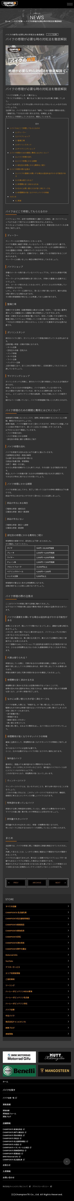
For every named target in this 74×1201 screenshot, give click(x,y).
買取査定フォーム (9, 1114)
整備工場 (20, 140)
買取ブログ (7, 1117)
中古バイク (10, 1015)
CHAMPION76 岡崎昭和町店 (13, 1151)
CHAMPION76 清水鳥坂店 (12, 1135)
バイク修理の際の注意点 (20, 169)
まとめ (13, 196)
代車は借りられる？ (24, 180)
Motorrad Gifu (11, 955)
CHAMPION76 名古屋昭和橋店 (14, 1141)
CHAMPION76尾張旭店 (15, 924)
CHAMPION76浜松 (13, 936)
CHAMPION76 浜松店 (11, 1138)
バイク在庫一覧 (8, 1098)
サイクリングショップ (25, 149)
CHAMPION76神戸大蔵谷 (16, 949)
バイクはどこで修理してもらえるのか (25, 128)
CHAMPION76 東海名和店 (12, 1129)
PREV (16, 882)
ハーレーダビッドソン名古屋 (17, 997)
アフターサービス (13, 967)
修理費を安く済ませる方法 (26, 184)
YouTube (9, 961)
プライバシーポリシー (40, 1186)
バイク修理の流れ (23, 157)
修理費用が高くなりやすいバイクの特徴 (32, 192)
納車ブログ (10, 1027)
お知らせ (7, 1165)
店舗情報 (7, 1123)
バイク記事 (18, 21)
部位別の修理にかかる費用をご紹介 (30, 165)
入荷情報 (7, 1171)
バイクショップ (22, 136)
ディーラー (20, 132)
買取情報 (9, 1034)
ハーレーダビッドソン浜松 (16, 1003)
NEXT (58, 882)
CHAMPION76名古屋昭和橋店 (18, 918)
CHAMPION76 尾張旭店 (12, 1154)
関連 (18, 200)
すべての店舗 (11, 906)
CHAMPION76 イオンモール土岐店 (16, 1148)
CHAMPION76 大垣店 (11, 1145)
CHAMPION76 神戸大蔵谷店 (13, 1132)
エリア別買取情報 (13, 973)
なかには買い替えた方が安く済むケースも (32, 188)
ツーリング (10, 985)
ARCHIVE (37, 882)
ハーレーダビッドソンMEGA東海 (19, 991)
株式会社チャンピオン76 (16, 1021)
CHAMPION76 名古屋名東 (16, 912)
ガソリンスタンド (23, 144)
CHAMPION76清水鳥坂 (15, 942)
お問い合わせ (8, 1177)
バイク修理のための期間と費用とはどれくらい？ (29, 153)
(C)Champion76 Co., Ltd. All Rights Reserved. (37, 1194)
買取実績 (7, 1104)
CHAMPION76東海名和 (15, 930)
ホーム (8, 21)
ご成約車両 (10, 979)
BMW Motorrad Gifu (10, 1157)
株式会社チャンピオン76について (15, 1186)
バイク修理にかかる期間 (26, 161)
